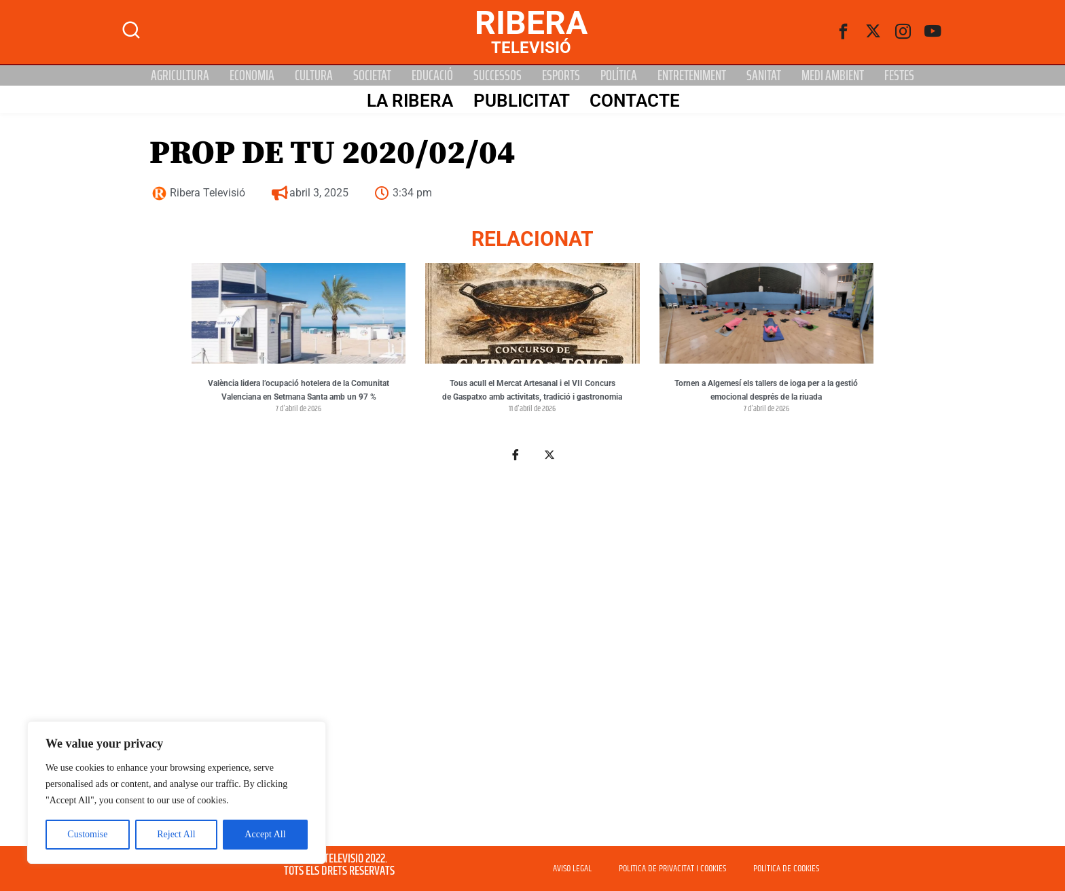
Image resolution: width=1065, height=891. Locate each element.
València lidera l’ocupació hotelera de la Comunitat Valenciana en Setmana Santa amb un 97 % (298, 390)
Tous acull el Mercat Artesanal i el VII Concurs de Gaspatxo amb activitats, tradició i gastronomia (532, 390)
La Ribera (408, 100)
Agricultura (180, 75)
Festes (899, 75)
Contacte (634, 100)
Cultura (314, 75)
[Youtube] (933, 32)
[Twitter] (873, 32)
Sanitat (763, 75)
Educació (432, 75)
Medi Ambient (832, 75)
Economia (252, 75)
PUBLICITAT (520, 100)
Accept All (265, 834)
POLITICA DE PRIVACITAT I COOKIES (672, 868)
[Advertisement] (532, 655)
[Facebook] (843, 32)
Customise (87, 834)
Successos (497, 75)
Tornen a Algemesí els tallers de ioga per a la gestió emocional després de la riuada (766, 390)
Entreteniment (691, 75)
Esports (561, 75)
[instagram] (903, 32)
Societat (372, 75)
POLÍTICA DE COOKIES (786, 868)
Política (618, 75)
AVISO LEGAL (572, 868)
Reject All (176, 834)
